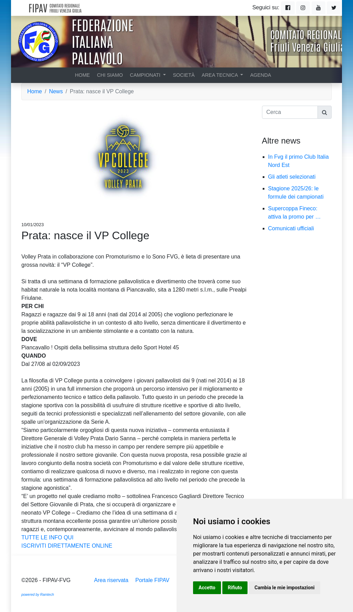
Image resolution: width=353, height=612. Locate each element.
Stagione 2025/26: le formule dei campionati (299, 193)
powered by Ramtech (37, 595)
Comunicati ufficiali (294, 228)
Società (183, 75)
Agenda (260, 75)
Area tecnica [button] (220, 75)
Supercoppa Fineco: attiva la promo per (294, 212)
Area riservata (111, 580)
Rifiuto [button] (235, 587)
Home (82, 75)
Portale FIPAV (152, 580)
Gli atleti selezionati (295, 177)
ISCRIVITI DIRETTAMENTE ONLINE (66, 546)
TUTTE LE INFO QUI (47, 537)
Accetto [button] (207, 587)
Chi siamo (110, 75)
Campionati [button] (146, 75)
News (56, 91)
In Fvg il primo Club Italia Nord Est (298, 161)
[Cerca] (290, 112)
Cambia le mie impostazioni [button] (284, 587)
